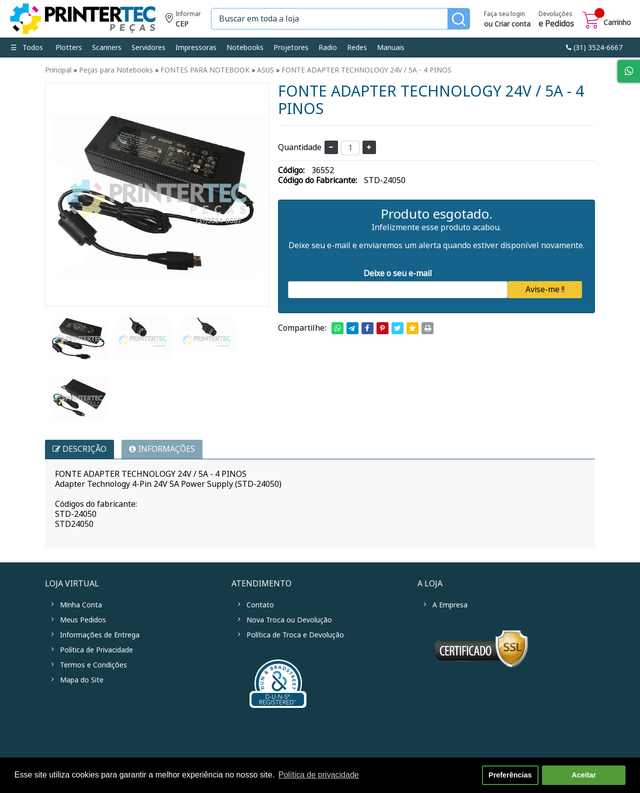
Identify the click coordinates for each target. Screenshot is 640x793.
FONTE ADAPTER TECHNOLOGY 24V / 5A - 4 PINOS (367, 70)
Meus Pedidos (83, 619)
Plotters (69, 47)
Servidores (149, 47)
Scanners (107, 47)
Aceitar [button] (584, 775)
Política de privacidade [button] (318, 774)
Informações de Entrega (100, 634)
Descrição (79, 449)
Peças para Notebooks (116, 70)
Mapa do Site (82, 679)
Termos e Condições (93, 664)
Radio (327, 47)
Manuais (390, 47)
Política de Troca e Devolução (295, 634)
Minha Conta (81, 604)
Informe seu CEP (183, 20)
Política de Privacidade (96, 649)
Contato (260, 604)
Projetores (291, 47)
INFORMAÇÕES (162, 449)
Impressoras (196, 47)
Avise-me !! (545, 289)
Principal (58, 70)
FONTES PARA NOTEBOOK (205, 70)
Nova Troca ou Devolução (289, 619)
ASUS (265, 70)
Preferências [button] (510, 775)
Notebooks (245, 47)
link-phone (594, 48)
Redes (357, 47)
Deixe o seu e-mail (398, 273)
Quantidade (300, 147)
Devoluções (556, 20)
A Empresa (450, 604)
